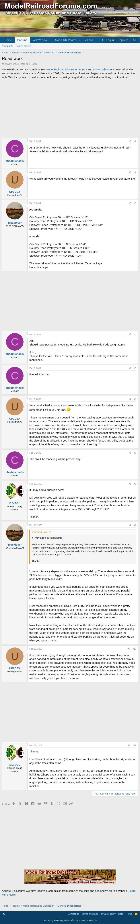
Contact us (73, 913)
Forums (22, 40)
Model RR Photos (66, 40)
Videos (89, 40)
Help (120, 913)
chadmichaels (12, 64)
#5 (135, 368)
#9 (135, 525)
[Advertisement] (70, 108)
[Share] (130, 141)
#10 (134, 649)
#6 (135, 399)
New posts (7, 46)
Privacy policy (108, 913)
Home (8, 40)
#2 (135, 172)
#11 (134, 745)
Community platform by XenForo (70, 920)
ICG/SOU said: (39, 532)
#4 (135, 334)
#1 (135, 141)
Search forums (23, 46)
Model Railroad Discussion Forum (66, 69)
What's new (40, 40)
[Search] (134, 40)
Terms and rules (90, 913)
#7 (135, 453)
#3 (135, 203)
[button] (49, 40)
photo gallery (100, 69)
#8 (135, 483)
